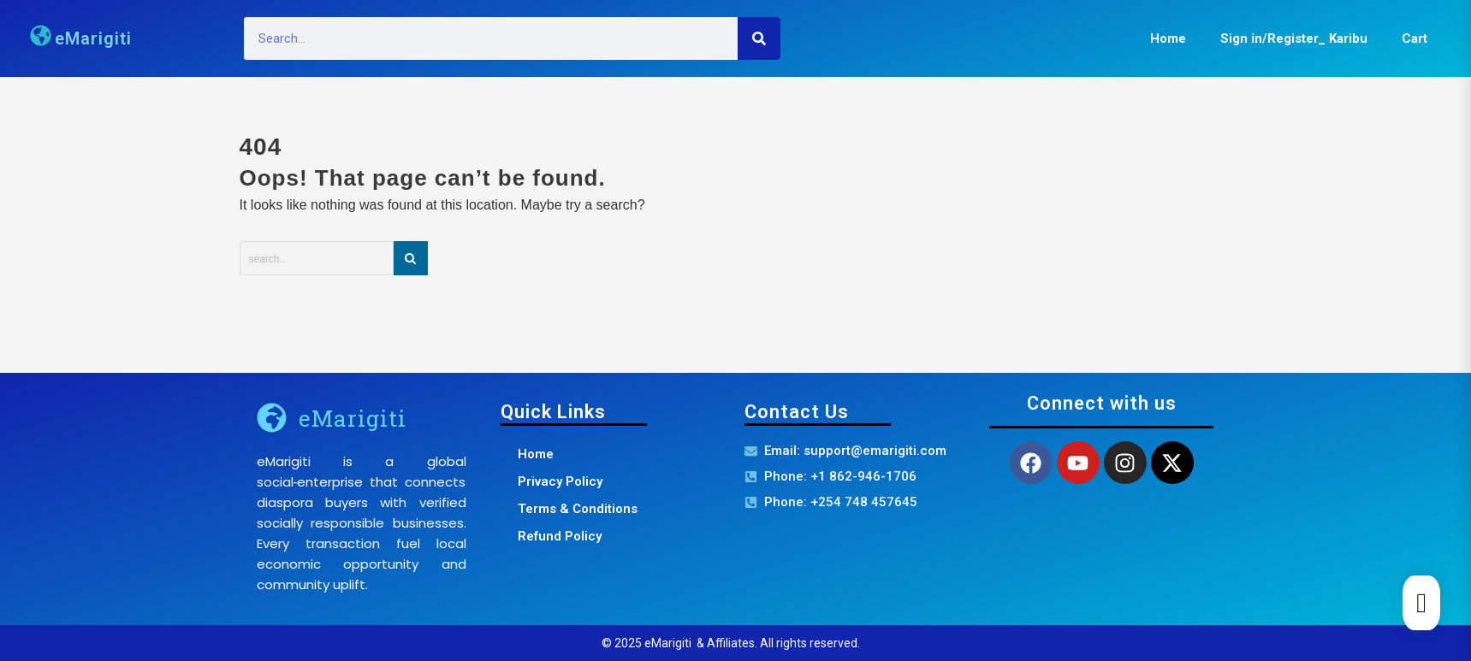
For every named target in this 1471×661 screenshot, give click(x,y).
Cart (1414, 38)
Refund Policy (560, 536)
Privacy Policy (560, 481)
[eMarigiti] (272, 418)
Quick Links (553, 411)
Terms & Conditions (578, 508)
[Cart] (1421, 602)
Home (1168, 38)
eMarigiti (93, 38)
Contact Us (796, 411)
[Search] (759, 38)
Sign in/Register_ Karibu (1293, 38)
